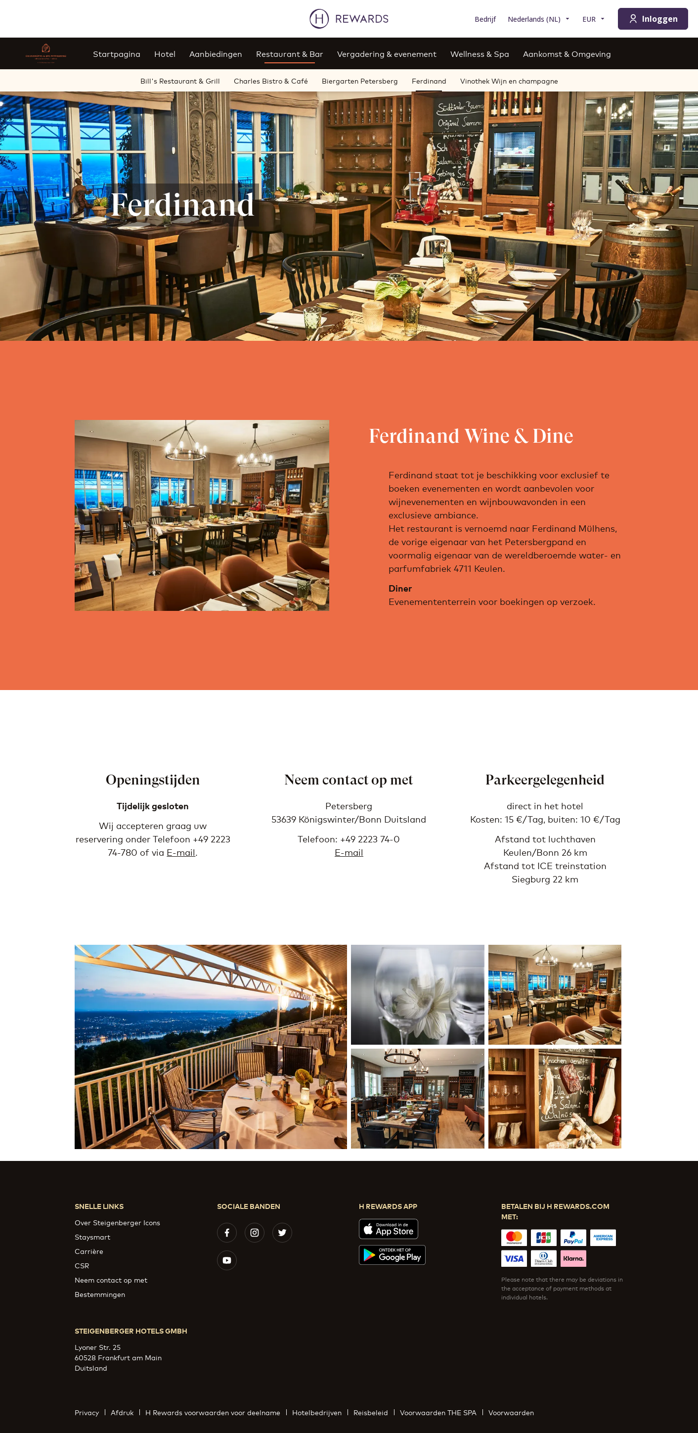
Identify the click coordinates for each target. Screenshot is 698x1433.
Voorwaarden (514, 1412)
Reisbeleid (373, 1412)
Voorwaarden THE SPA (441, 1412)
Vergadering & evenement (386, 53)
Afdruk (125, 1412)
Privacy (90, 1412)
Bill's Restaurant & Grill (180, 80)
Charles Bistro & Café (271, 80)
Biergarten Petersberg (360, 80)
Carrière (89, 1250)
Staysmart (92, 1236)
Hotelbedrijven (320, 1412)
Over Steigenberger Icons (117, 1222)
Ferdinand (429, 84)
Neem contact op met (111, 1279)
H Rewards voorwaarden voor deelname (215, 1412)
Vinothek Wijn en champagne (509, 80)
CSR (82, 1265)
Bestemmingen (100, 1293)
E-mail (181, 852)
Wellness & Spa (479, 53)
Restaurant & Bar (289, 53)
